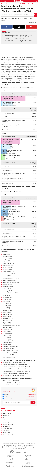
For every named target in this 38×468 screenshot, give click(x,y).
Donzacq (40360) (7, 291)
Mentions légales (24, 447)
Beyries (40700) (7, 269)
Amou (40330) (7, 254)
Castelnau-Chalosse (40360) (11, 282)
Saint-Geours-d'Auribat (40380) (11, 380)
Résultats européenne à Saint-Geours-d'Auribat (16, 371)
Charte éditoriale (21, 443)
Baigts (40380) (7, 261)
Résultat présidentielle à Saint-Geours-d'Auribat (16, 367)
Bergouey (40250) (8, 267)
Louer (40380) (7, 316)
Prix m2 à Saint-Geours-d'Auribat (12, 385)
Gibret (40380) (7, 299)
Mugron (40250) (7, 327)
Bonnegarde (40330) (8, 271)
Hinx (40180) (6, 308)
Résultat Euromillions (9, 435)
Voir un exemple (31, 394)
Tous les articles (8, 445)
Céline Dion (6, 420)
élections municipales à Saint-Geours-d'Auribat (21, 75)
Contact (33, 443)
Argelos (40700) (7, 256)
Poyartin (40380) (7, 344)
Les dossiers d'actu (8, 399)
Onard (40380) (7, 335)
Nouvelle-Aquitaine (29, 4)
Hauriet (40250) (7, 306)
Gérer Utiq (16, 447)
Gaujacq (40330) (7, 297)
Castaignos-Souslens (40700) (11, 278)
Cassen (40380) (12, 18)
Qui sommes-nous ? (8, 443)
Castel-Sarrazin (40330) (9, 280)
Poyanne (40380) (23, 18)
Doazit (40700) (7, 289)
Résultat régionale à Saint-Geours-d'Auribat (15, 364)
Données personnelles (28, 445)
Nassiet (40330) (7, 329)
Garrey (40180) (7, 295)
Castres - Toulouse (8, 424)
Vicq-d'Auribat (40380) (9, 357)
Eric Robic (5, 430)
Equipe (15, 443)
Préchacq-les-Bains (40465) (10, 346)
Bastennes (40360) (8, 265)
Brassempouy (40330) (9, 274)
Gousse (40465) (7, 303)
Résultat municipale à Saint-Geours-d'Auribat (15, 373)
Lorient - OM (6, 422)
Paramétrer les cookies (8, 447)
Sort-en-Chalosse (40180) (10, 353)
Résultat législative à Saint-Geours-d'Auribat (15, 369)
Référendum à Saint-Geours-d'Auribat (13, 375)
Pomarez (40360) (8, 340)
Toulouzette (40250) (8, 355)
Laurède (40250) (7, 314)
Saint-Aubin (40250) (8, 348)
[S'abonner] (19, 402)
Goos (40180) (6, 301)
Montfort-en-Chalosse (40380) (11, 325)
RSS (14, 445)
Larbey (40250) (7, 312)
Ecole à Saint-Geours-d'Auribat (11, 383)
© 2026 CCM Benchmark (19, 448)
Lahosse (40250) (7, 310)
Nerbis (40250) (7, 331)
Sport (5, 397)
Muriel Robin (6, 432)
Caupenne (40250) (8, 284)
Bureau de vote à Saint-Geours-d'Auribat (14, 362)
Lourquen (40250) (8, 318)
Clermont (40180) (8, 286)
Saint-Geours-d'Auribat (26, 39)
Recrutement (19, 445)
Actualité (6, 394)
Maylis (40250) (7, 323)
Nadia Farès (6, 416)
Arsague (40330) (7, 259)
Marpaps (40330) (7, 321)
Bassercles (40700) (8, 263)
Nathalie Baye (7, 413)
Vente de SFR (6, 426)
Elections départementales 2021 (13, 4)
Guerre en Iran (7, 418)
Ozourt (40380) (7, 338)
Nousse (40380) (7, 333)
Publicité (28, 443)
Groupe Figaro (32, 447)
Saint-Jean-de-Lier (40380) (10, 350)
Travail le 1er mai (7, 428)
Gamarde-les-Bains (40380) (10, 293)
